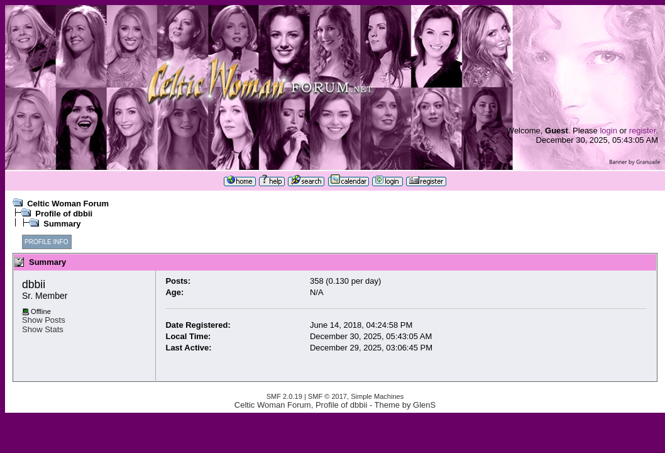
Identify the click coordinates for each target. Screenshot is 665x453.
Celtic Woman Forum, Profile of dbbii (300, 405)
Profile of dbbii (63, 213)
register (642, 130)
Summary (61, 223)
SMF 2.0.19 (284, 396)
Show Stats (42, 329)
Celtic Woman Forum (68, 203)
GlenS (424, 405)
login (608, 130)
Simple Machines (377, 396)
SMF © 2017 (327, 396)
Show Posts (43, 320)
